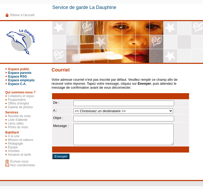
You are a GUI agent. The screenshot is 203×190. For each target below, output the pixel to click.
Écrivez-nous (19, 161)
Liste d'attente (17, 120)
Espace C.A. (17, 84)
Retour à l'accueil (22, 15)
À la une (13, 136)
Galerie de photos (20, 107)
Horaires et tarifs (19, 154)
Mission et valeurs (20, 140)
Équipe (13, 147)
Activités (14, 151)
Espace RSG (17, 76)
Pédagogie (15, 143)
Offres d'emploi (18, 103)
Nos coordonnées (22, 165)
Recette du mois (19, 116)
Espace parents (20, 73)
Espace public (18, 69)
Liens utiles (16, 123)
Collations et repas (21, 96)
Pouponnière (17, 100)
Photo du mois (18, 127)
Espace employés (21, 80)
